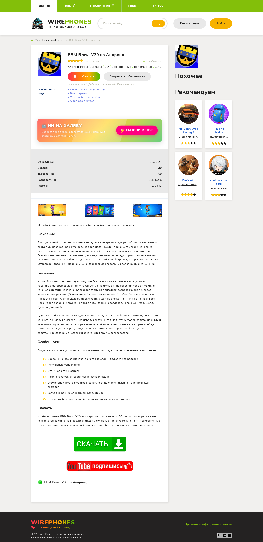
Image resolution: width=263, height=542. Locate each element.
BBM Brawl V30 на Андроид (65, 482)
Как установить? (77, 84)
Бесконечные (121, 67)
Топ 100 (157, 6)
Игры (67, 6)
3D (107, 67)
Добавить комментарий (102, 84)
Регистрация (190, 23)
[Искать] (158, 23)
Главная (44, 6)
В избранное (154, 61)
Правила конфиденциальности (208, 524)
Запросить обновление (127, 76)
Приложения (100, 6)
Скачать (88, 76)
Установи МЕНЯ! (135, 130)
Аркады (96, 67)
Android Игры (78, 67)
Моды (132, 6)
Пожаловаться (126, 84)
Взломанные (144, 67)
